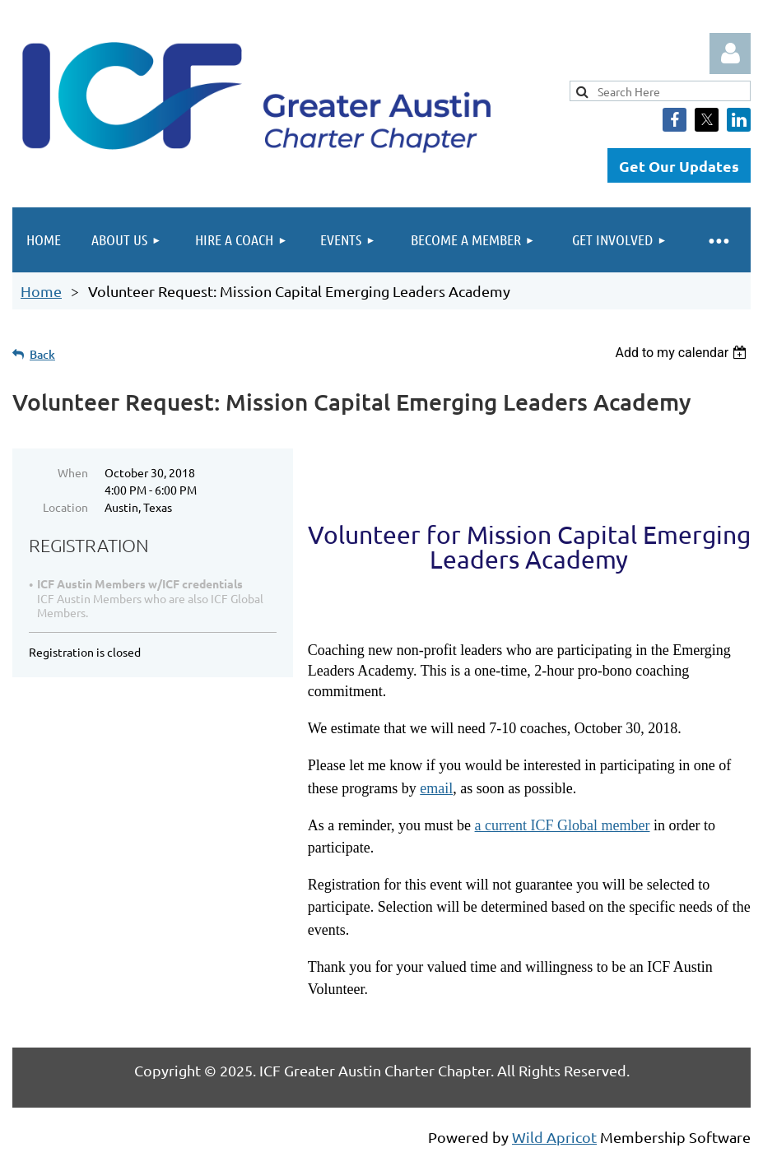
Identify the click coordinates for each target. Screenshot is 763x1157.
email (436, 788)
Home (41, 291)
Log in (730, 53)
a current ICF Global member (562, 825)
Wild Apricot (554, 1136)
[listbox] (683, 352)
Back (42, 354)
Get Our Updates (679, 165)
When (73, 472)
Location (65, 507)
